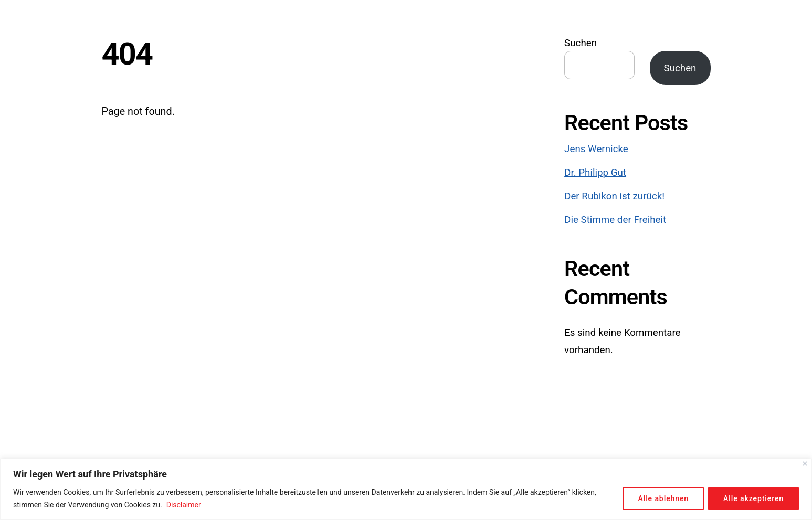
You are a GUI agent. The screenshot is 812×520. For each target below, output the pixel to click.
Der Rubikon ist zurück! (614, 196)
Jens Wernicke (596, 149)
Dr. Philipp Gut (595, 172)
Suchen (580, 43)
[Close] (805, 463)
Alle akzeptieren (753, 498)
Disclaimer (183, 505)
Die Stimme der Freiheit (615, 220)
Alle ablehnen (663, 498)
